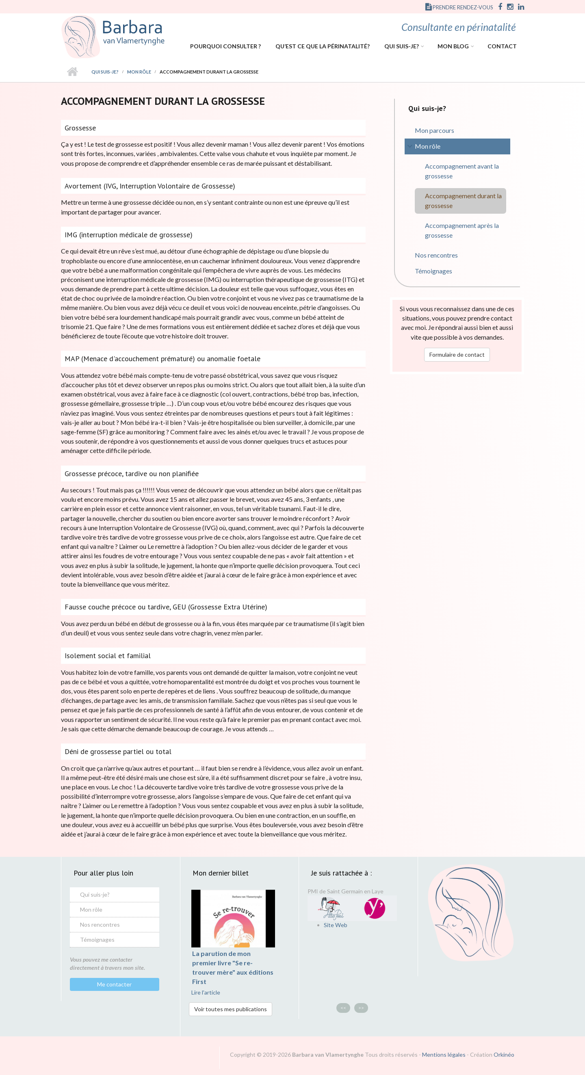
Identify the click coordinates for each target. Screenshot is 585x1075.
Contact (502, 46)
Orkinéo (504, 1054)
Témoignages (433, 271)
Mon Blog (453, 46)
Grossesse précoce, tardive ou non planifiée (132, 473)
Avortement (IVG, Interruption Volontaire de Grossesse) (150, 186)
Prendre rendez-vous (459, 7)
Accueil (72, 72)
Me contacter (114, 984)
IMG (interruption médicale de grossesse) (129, 234)
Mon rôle (139, 71)
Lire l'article (205, 992)
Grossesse (80, 127)
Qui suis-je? (401, 46)
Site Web (335, 924)
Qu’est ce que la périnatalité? (322, 46)
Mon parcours (434, 130)
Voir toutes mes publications (230, 1009)
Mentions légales (444, 1054)
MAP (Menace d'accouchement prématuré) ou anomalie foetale (162, 358)
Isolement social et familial (108, 655)
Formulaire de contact (457, 354)
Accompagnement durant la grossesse (463, 200)
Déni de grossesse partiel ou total (118, 751)
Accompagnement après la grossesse (462, 230)
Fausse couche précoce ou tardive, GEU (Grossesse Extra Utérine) (166, 606)
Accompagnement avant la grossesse (462, 171)
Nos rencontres (436, 255)
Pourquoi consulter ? (225, 46)
